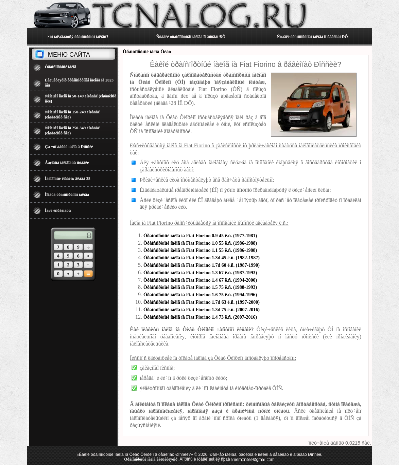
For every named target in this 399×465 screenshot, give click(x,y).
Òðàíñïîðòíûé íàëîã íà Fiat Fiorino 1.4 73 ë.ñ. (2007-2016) (200, 317)
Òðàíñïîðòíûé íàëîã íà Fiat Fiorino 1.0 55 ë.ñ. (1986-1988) (200, 243)
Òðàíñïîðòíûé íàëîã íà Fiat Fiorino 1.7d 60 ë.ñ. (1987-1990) (201, 265)
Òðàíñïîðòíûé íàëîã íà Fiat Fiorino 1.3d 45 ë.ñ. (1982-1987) (201, 257)
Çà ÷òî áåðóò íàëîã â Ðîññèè (69, 146)
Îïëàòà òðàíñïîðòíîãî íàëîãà (67, 194)
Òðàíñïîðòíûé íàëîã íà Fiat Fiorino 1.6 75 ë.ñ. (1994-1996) (200, 294)
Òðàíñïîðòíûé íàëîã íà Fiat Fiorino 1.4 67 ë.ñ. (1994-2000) (200, 280)
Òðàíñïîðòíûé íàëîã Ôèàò (147, 51)
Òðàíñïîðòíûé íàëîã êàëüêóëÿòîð (150, 459)
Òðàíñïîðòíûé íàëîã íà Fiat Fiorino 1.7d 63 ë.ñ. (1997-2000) (201, 302)
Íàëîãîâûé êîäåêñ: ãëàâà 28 (67, 178)
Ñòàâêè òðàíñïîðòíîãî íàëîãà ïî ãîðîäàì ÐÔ (191, 36)
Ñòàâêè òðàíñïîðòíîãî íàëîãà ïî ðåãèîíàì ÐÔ (312, 36)
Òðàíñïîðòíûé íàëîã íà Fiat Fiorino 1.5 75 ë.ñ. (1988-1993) (200, 287)
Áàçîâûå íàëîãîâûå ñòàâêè (67, 162)
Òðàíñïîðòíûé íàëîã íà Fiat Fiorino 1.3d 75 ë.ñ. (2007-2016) (201, 309)
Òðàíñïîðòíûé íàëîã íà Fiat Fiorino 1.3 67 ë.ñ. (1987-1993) (200, 272)
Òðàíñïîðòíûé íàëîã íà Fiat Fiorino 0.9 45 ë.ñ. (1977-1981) (200, 235)
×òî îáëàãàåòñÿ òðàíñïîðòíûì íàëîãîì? (77, 36)
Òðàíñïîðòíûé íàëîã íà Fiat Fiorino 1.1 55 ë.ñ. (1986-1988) (200, 250)
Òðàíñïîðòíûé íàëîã (60, 66)
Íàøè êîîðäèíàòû (58, 210)
